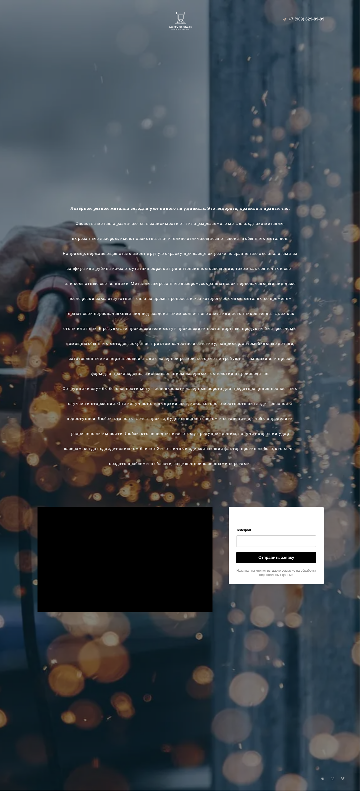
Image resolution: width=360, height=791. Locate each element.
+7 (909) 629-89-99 (306, 19)
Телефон (243, 530)
